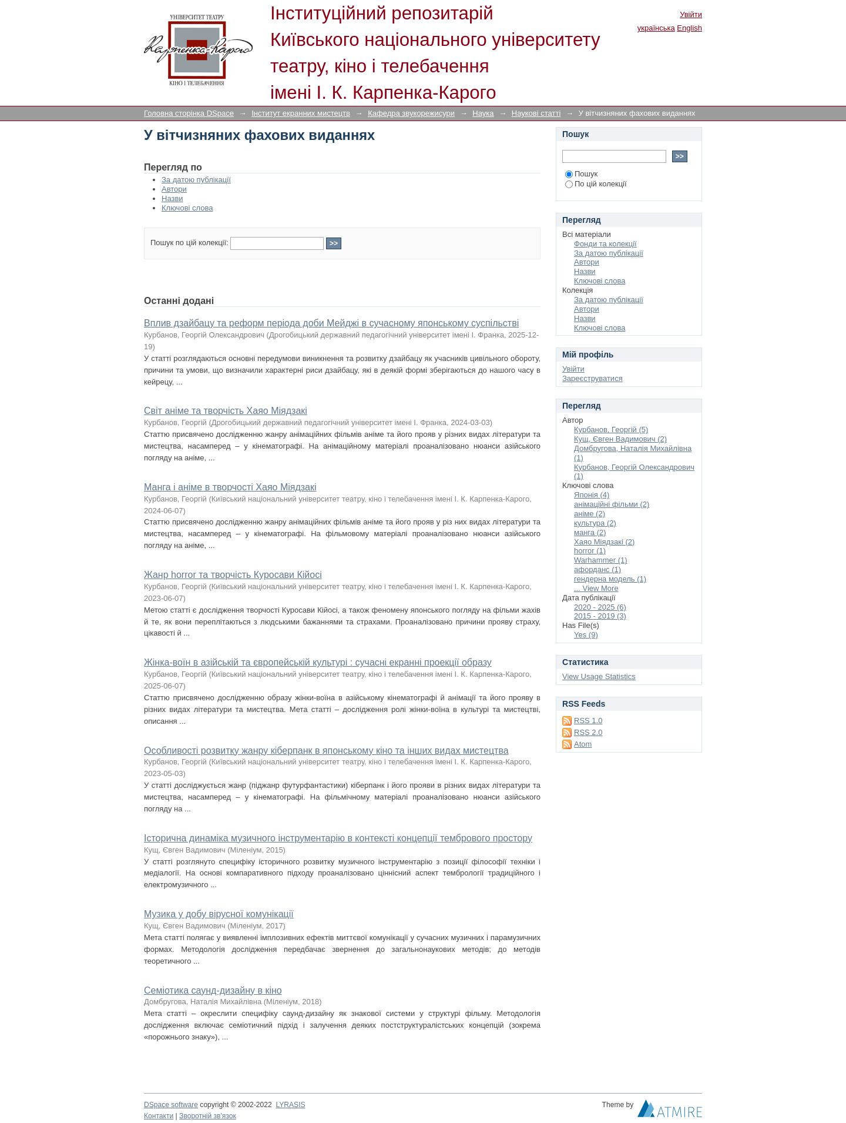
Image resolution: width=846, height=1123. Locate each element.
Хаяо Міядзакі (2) (604, 541)
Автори (174, 189)
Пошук (581, 173)
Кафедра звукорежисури (411, 113)
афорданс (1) (597, 569)
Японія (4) (591, 494)
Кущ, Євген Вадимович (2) (620, 439)
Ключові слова (187, 207)
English (689, 28)
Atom (583, 744)
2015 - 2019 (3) (600, 615)
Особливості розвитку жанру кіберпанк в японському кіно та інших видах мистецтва (326, 751)
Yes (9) (586, 634)
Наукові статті (536, 113)
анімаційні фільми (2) (611, 504)
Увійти (691, 14)
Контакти (158, 1116)
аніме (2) (589, 513)
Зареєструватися (592, 378)
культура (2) (595, 523)
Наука (483, 113)
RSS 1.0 (588, 720)
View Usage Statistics (599, 676)
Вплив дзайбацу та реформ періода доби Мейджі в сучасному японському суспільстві (331, 323)
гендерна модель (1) (610, 578)
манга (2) (590, 532)
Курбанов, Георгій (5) (611, 429)
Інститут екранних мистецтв (300, 113)
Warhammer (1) (600, 560)
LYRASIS (290, 1105)
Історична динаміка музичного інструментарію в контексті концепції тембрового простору (338, 838)
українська (656, 28)
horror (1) (590, 550)
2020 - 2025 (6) (600, 607)
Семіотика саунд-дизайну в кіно (213, 990)
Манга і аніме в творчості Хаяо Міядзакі (230, 487)
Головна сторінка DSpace (189, 113)
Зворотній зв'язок (207, 1116)
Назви (172, 198)
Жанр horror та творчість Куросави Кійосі (233, 575)
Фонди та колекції (605, 243)
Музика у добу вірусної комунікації (219, 914)
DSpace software (171, 1105)
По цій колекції (596, 183)
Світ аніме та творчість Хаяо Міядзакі (225, 411)
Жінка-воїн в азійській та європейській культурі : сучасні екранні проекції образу (318, 662)
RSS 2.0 (588, 732)
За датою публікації (196, 179)
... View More (596, 588)
